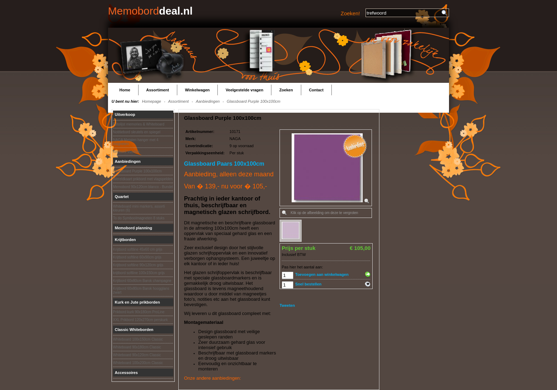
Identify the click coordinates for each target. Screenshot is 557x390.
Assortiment (157, 90)
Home (124, 90)
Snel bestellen (308, 284)
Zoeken (286, 90)
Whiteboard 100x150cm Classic (138, 339)
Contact (316, 90)
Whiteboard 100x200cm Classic (138, 363)
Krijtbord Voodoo (126, 152)
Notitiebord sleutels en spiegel (136, 132)
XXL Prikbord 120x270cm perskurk (140, 320)
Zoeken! (350, 13)
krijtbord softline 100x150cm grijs (139, 273)
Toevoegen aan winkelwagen (321, 274)
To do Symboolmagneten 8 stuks (138, 218)
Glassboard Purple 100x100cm (253, 101)
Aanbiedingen (208, 101)
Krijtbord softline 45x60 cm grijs (137, 249)
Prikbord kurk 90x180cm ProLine (138, 312)
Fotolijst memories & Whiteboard (138, 124)
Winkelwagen (197, 90)
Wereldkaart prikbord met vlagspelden (143, 179)
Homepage (151, 101)
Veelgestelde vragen (244, 90)
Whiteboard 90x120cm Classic (137, 355)
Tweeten (287, 305)
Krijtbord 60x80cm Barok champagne (142, 281)
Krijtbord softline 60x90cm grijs (137, 257)
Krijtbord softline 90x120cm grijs (138, 265)
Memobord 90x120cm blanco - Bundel (143, 187)
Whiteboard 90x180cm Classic (137, 347)
